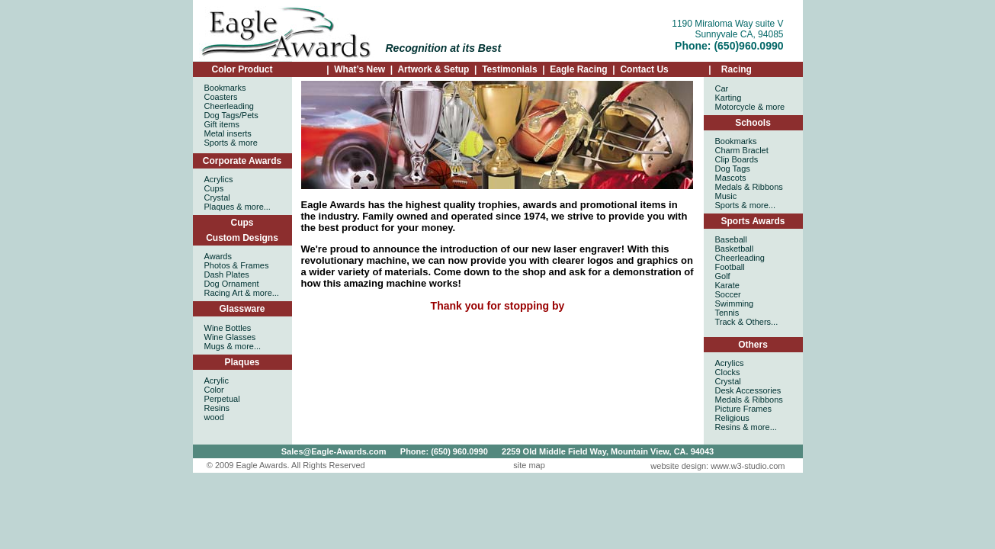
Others (753, 344)
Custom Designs (242, 238)
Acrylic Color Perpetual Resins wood (222, 399)
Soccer (728, 294)
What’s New (359, 69)
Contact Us (644, 69)
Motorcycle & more (750, 106)
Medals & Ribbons (749, 399)
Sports (216, 142)
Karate (727, 285)
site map (529, 465)
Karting (728, 97)
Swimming (734, 303)
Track (725, 321)
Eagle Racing (577, 69)
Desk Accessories (748, 390)
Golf (722, 276)
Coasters (221, 96)
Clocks (727, 372)
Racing (735, 69)
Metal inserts (228, 133)
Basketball (734, 248)
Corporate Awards (242, 161)
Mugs (214, 346)
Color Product (242, 69)
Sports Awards (753, 221)
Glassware (242, 308)
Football (730, 266)
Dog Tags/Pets (231, 115)
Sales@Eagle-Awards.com (334, 451)
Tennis (727, 312)
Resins (728, 427)
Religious (732, 417)
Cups (242, 222)
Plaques (241, 362)
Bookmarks (225, 87)
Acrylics (729, 363)
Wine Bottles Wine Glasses (230, 332)
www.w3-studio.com (748, 465)
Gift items (221, 124)
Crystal (728, 381)
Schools (753, 122)
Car (722, 88)
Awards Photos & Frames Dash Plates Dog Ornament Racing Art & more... (241, 274)
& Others (754, 321)
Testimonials (509, 69)
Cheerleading (229, 106)
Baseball (731, 239)
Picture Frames (743, 408)
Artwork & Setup (433, 69)
